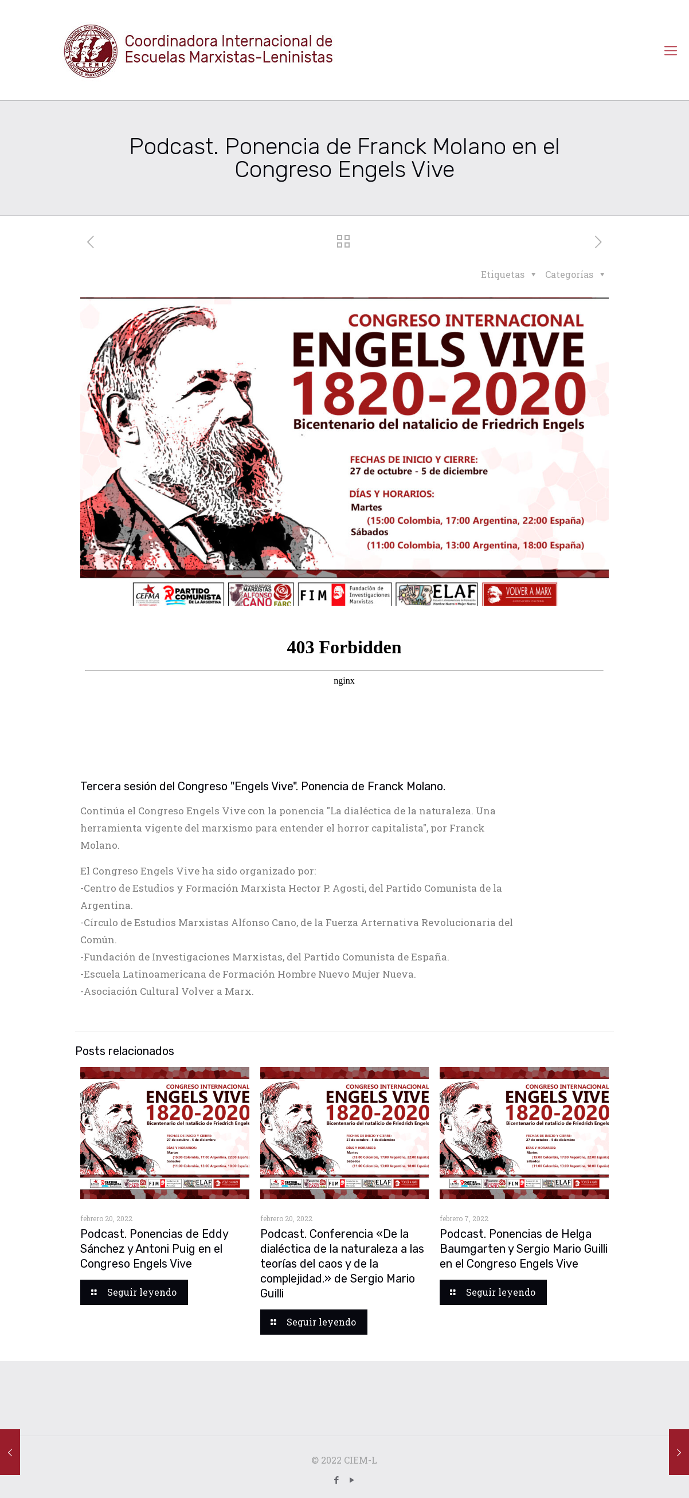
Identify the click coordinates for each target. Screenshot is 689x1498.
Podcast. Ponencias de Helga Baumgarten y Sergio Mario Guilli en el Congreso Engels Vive (524, 1248)
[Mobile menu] (670, 50)
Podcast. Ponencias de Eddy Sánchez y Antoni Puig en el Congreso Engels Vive (154, 1248)
